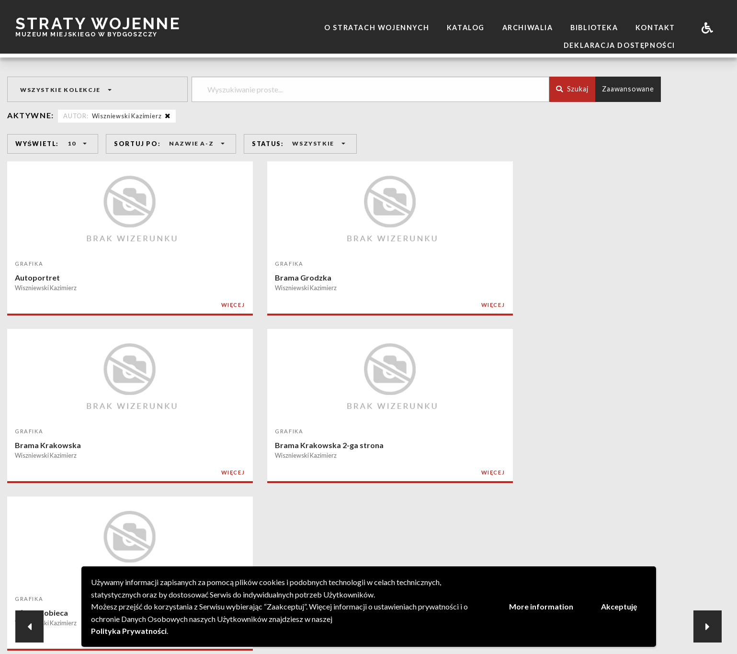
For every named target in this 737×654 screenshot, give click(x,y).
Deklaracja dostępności (619, 45)
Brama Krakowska (343, 277)
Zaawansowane (628, 89)
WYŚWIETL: (37, 143)
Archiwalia (527, 27)
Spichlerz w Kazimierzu (645, 446)
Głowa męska (39, 446)
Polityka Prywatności (129, 630)
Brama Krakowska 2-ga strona (511, 277)
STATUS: (267, 143)
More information (541, 606)
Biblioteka (594, 27)
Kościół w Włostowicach (500, 446)
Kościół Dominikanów (348, 446)
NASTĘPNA (420, 523)
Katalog (466, 27)
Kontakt (655, 27)
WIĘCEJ (120, 305)
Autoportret (37, 277)
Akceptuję (619, 606)
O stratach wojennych (376, 27)
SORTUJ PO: (137, 143)
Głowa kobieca (631, 277)
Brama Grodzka (190, 277)
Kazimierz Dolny (191, 446)
